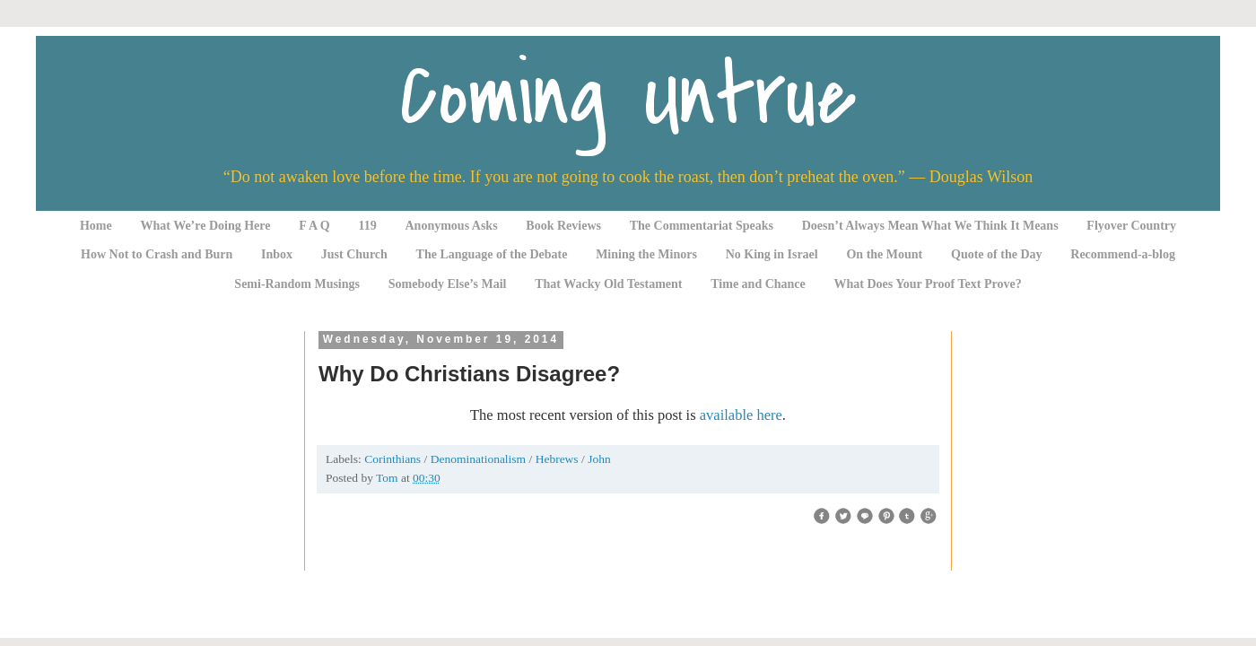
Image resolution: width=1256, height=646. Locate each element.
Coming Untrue (628, 96)
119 (368, 225)
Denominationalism (480, 459)
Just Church (354, 254)
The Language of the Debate (492, 254)
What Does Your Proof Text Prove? (928, 284)
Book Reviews (563, 225)
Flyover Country (1131, 225)
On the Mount (884, 254)
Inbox (276, 254)
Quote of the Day (996, 254)
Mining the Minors (646, 254)
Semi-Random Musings (297, 284)
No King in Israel (772, 254)
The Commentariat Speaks (701, 225)
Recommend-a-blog (1122, 254)
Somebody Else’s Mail (447, 284)
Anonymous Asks (452, 225)
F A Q (314, 225)
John (599, 459)
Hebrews (558, 459)
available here (741, 414)
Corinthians (393, 459)
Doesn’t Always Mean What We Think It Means (930, 225)
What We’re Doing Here (205, 225)
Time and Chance (758, 284)
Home (96, 225)
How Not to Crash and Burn (156, 254)
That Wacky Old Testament (608, 284)
